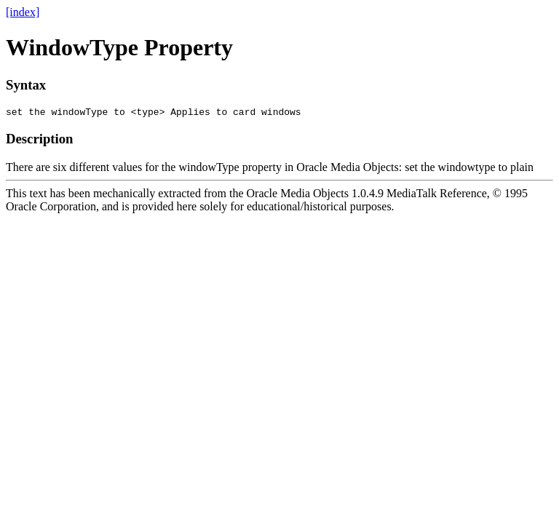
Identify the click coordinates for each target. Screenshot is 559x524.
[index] (22, 12)
